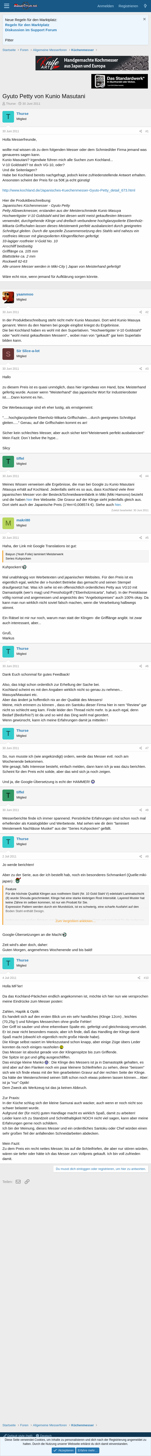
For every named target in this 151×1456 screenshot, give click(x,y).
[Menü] (6, 6)
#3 (147, 514)
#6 (147, 811)
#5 (147, 683)
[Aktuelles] (145, 5)
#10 (146, 1123)
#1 (147, 200)
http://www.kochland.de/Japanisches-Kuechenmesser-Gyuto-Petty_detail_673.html (68, 259)
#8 (147, 955)
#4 (147, 621)
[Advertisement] (75, 81)
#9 (147, 1001)
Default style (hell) (18, 1436)
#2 (147, 457)
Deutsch (43, 1436)
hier (29, 645)
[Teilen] (141, 200)
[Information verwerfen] (144, 19)
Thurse (11, 172)
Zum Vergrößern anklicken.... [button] (76, 1066)
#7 (147, 893)
